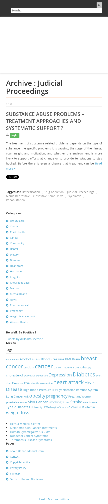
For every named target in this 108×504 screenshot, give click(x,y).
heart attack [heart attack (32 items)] (68, 382)
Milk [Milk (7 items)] (26, 396)
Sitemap (15, 473)
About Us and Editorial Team (27, 451)
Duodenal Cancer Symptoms (29, 436)
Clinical (14, 237)
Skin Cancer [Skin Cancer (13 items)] (38, 402)
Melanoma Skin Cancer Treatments (33, 428)
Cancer (14, 226)
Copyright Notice (20, 462)
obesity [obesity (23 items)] (37, 396)
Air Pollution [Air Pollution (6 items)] (12, 359)
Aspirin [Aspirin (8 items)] (36, 359)
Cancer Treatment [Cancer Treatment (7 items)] (64, 367)
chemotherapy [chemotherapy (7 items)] (83, 367)
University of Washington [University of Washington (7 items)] (45, 407)
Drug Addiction (53, 192)
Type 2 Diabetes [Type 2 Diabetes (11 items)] (18, 407)
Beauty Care (17, 221)
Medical (14, 288)
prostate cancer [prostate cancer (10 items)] (16, 402)
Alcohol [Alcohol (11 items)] (25, 359)
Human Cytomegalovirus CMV (30, 432)
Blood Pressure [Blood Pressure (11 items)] (52, 359)
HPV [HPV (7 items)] (54, 390)
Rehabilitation (15, 200)
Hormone (16, 271)
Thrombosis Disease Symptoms (31, 440)
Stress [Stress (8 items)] (66, 402)
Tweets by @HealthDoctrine (24, 339)
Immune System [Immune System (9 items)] (87, 390)
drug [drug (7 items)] (8, 383)
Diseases (15, 260)
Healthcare (16, 266)
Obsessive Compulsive (48, 196)
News (13, 299)
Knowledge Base (19, 282)
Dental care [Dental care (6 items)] (42, 375)
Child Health (17, 232)
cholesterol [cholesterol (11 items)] (14, 375)
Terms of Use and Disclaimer (26, 479)
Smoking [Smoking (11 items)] (55, 402)
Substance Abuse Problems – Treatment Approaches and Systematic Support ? (45, 121)
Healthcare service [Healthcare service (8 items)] (41, 383)
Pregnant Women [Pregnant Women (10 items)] (80, 396)
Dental (14, 249)
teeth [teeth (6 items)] (86, 402)
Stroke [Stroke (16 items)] (76, 402)
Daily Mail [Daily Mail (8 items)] (29, 375)
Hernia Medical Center (25, 424)
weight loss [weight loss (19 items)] (17, 412)
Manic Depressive (18, 196)
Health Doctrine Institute (54, 499)
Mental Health (18, 294)
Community (17, 243)
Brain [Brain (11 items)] (76, 359)
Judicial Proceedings (80, 192)
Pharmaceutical (19, 305)
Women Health (19, 322)
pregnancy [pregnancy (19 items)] (57, 396)
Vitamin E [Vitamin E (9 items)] (91, 407)
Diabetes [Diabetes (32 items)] (84, 374)
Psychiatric (74, 196)
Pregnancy (16, 311)
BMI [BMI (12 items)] (68, 359)
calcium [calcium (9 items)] (29, 367)
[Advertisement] (54, 45)
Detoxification (31, 192)
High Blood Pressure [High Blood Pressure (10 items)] (37, 390)
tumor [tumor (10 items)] (93, 402)
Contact (14, 456)
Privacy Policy (18, 468)
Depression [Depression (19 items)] (60, 375)
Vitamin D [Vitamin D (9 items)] (77, 407)
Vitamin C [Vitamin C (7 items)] (65, 407)
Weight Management (22, 316)
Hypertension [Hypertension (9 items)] (66, 390)
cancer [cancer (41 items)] (44, 366)
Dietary (14, 254)
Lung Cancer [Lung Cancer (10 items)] (14, 396)
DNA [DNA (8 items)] (98, 375)
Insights (14, 135)
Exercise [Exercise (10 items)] (17, 383)
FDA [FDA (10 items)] (27, 383)
